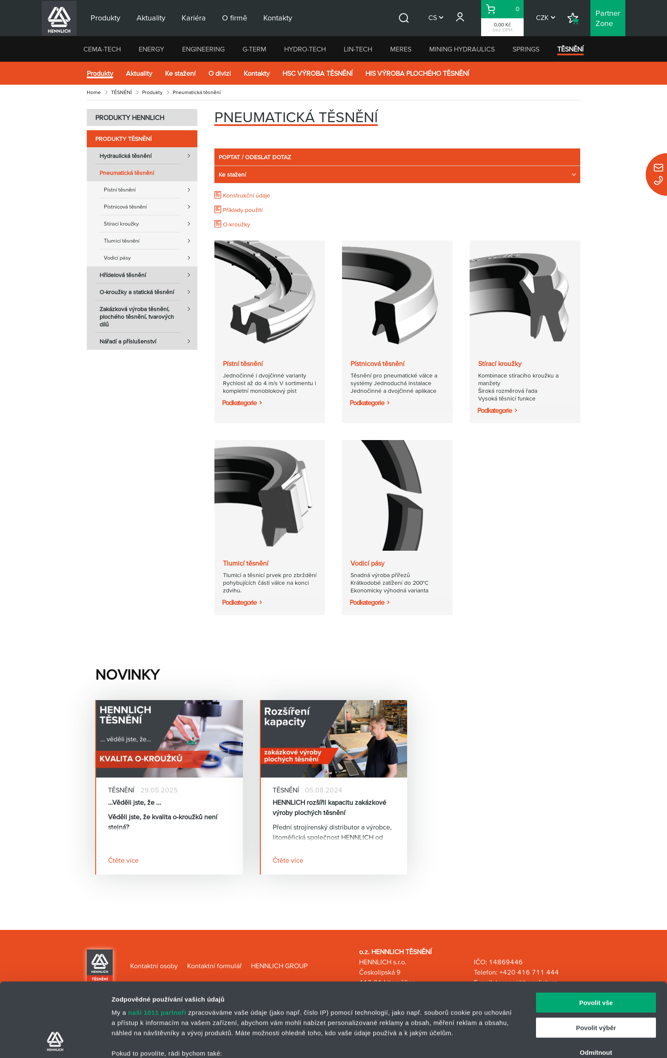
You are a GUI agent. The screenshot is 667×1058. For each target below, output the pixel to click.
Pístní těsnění (150, 189)
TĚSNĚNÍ (570, 49)
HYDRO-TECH (305, 49)
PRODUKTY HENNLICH (129, 117)
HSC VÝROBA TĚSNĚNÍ (317, 73)
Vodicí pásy (150, 257)
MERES (400, 49)
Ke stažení (180, 73)
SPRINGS (526, 49)
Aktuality (139, 73)
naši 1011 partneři (157, 943)
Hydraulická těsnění (148, 155)
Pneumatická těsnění (127, 172)
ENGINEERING (203, 49)
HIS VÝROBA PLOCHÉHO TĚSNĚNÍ (417, 73)
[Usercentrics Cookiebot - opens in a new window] (55, 1041)
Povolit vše (596, 933)
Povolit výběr (596, 958)
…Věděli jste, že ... (134, 802)
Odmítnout (596, 983)
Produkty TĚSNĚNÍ (123, 138)
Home (94, 92)
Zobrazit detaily (449, 1041)
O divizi (219, 73)
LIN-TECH (358, 49)
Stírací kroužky (150, 223)
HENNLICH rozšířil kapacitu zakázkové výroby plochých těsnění (329, 807)
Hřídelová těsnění (148, 274)
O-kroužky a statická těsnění (148, 291)
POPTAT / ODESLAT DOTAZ (255, 157)
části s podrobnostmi (399, 1017)
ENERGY (151, 49)
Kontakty (257, 73)
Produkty (100, 73)
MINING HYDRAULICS (462, 49)
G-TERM (254, 49)
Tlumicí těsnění (150, 240)
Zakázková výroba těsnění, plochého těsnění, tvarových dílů (148, 314)
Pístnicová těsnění (150, 206)
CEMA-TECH (102, 49)
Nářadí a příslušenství (148, 341)
